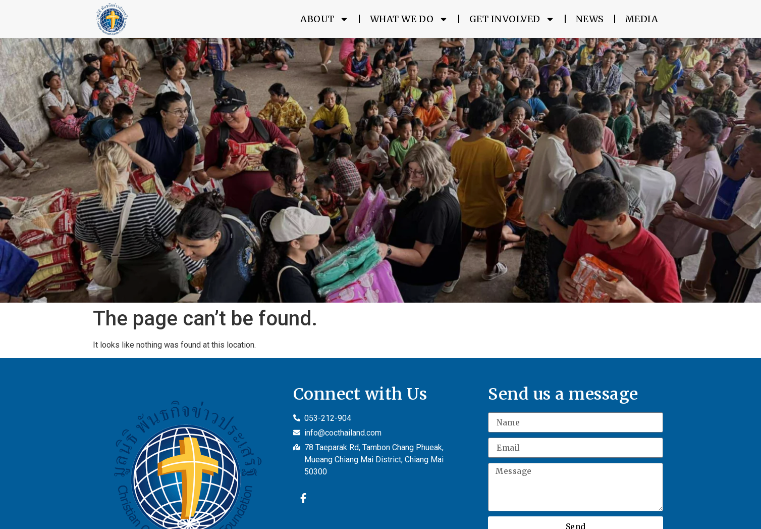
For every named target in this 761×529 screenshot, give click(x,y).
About (324, 19)
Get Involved (512, 19)
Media (642, 19)
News (590, 19)
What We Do (409, 19)
